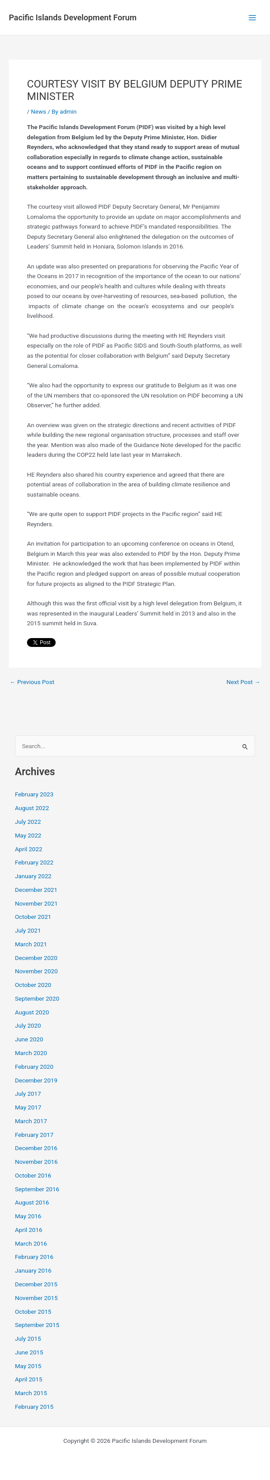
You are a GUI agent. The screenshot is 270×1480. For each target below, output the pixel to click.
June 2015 (29, 1352)
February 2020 (34, 1066)
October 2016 (33, 1175)
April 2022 (28, 849)
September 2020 (37, 998)
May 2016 (28, 1216)
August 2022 (32, 807)
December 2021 (36, 889)
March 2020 (31, 1052)
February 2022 (34, 862)
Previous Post (32, 682)
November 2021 (36, 903)
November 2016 (36, 1161)
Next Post (243, 682)
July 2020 (28, 1025)
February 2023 (34, 794)
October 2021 (33, 916)
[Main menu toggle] (252, 17)
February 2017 (34, 1134)
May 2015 (28, 1365)
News (38, 111)
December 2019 (36, 1080)
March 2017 (31, 1120)
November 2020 (36, 971)
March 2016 (31, 1243)
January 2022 (33, 876)
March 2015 (31, 1392)
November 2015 (36, 1297)
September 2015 (37, 1324)
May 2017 (28, 1107)
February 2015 (34, 1406)
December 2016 (36, 1147)
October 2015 (33, 1311)
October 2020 (33, 984)
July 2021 (28, 930)
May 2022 (28, 835)
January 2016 (33, 1270)
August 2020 (32, 1012)
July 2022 (28, 821)
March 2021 (31, 944)
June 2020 (29, 1039)
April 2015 (28, 1379)
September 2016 (37, 1189)
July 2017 (28, 1093)
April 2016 (28, 1229)
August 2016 (32, 1202)
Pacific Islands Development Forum (73, 17)
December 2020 (36, 957)
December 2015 (36, 1284)
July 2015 (28, 1338)
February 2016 (34, 1256)
